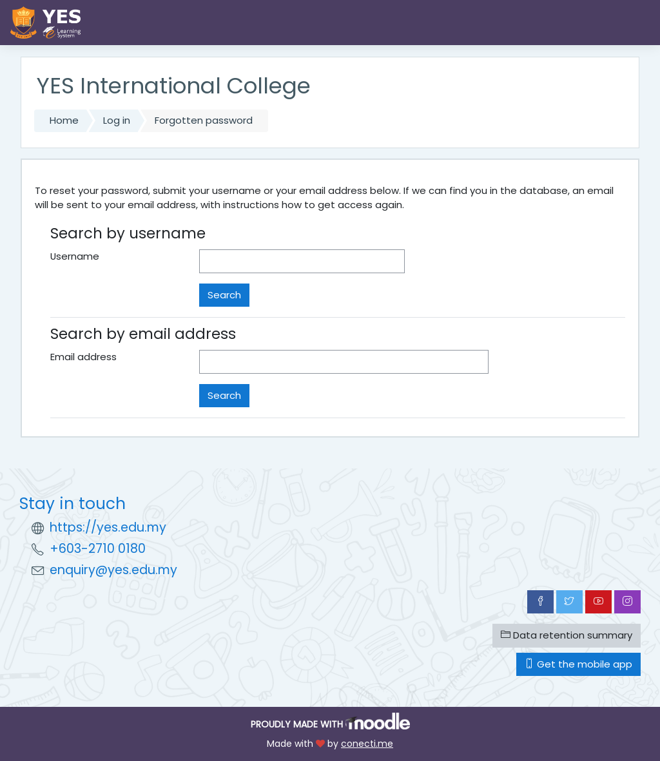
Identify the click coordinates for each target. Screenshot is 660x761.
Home (64, 120)
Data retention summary (566, 635)
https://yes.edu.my (108, 527)
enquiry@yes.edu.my (113, 570)
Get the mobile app (578, 664)
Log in (116, 120)
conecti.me (367, 743)
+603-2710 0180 (98, 548)
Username (74, 256)
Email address (83, 356)
